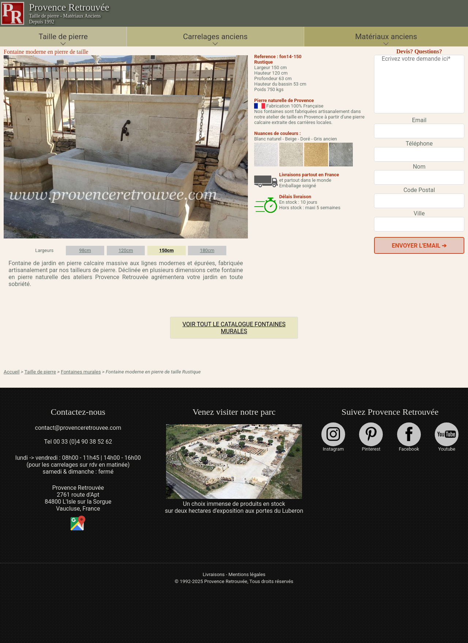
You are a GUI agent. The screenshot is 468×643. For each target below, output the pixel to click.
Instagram (333, 437)
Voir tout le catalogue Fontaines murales (234, 328)
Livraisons (213, 574)
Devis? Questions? (419, 51)
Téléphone (419, 143)
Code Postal (419, 190)
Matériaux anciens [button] (386, 36)
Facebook (409, 437)
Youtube (446, 437)
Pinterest (371, 437)
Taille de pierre (40, 372)
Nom (419, 166)
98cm (85, 250)
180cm (207, 250)
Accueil (12, 372)
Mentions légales (247, 574)
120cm (125, 250)
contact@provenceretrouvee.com (78, 427)
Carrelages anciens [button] (215, 36)
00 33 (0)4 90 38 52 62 (82, 441)
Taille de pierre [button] (63, 36)
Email (419, 120)
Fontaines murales (81, 372)
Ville (419, 213)
